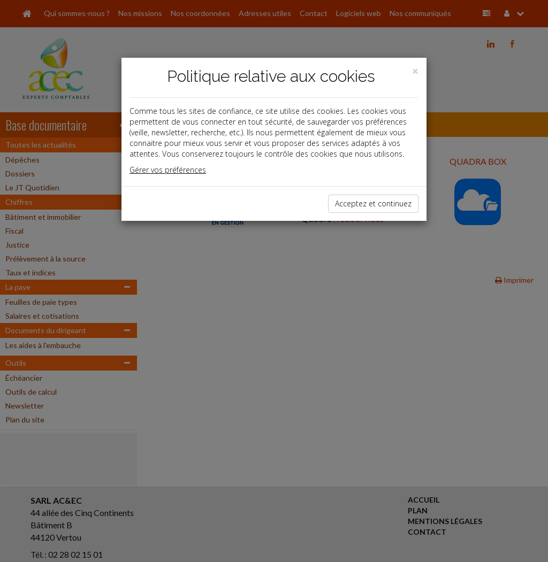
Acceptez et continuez (373, 203)
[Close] (415, 71)
